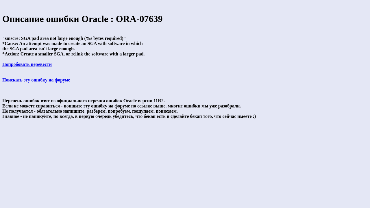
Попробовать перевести (27, 64)
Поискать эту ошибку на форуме (36, 79)
